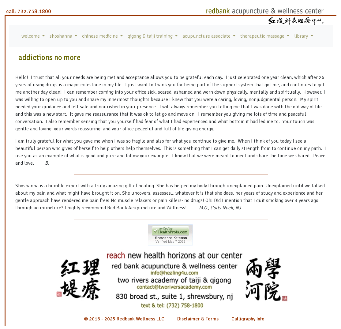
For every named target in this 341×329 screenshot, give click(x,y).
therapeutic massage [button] (263, 36)
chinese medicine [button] (100, 36)
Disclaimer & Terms (198, 319)
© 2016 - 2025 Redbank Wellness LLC (124, 319)
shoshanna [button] (61, 36)
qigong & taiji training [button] (151, 36)
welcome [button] (31, 36)
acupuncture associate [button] (207, 36)
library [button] (301, 36)
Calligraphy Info (247, 319)
